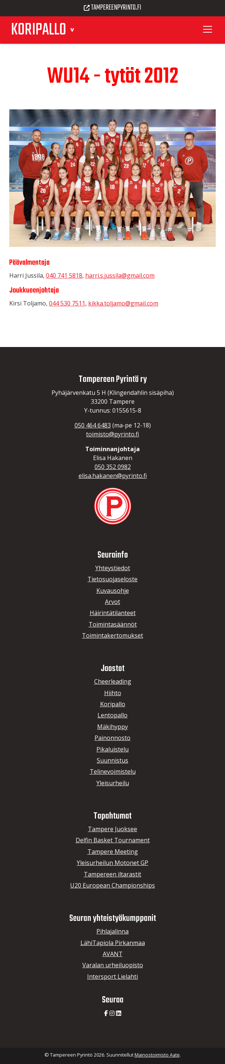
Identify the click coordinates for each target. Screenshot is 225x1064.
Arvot (112, 602)
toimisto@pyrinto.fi (112, 434)
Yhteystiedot (112, 568)
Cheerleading (112, 681)
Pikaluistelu (112, 749)
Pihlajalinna (112, 931)
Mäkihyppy (112, 727)
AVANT (113, 954)
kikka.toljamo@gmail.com (123, 303)
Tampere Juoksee (112, 829)
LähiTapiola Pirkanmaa (112, 943)
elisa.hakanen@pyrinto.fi (113, 476)
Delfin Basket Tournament (113, 840)
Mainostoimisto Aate (157, 1054)
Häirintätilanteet (113, 613)
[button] (72, 29)
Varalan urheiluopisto (112, 965)
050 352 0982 (113, 467)
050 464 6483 (93, 425)
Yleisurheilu (112, 783)
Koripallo (112, 704)
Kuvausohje (112, 590)
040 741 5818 (64, 275)
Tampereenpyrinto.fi (113, 8)
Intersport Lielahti (112, 976)
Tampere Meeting (112, 851)
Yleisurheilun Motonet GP (112, 863)
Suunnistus (112, 760)
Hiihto (112, 693)
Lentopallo (112, 715)
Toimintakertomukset (112, 635)
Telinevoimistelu (113, 771)
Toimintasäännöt (113, 624)
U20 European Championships (112, 885)
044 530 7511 (67, 303)
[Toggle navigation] (208, 29)
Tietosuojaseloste (112, 579)
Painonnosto (112, 738)
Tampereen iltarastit (112, 874)
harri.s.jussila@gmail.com (120, 275)
